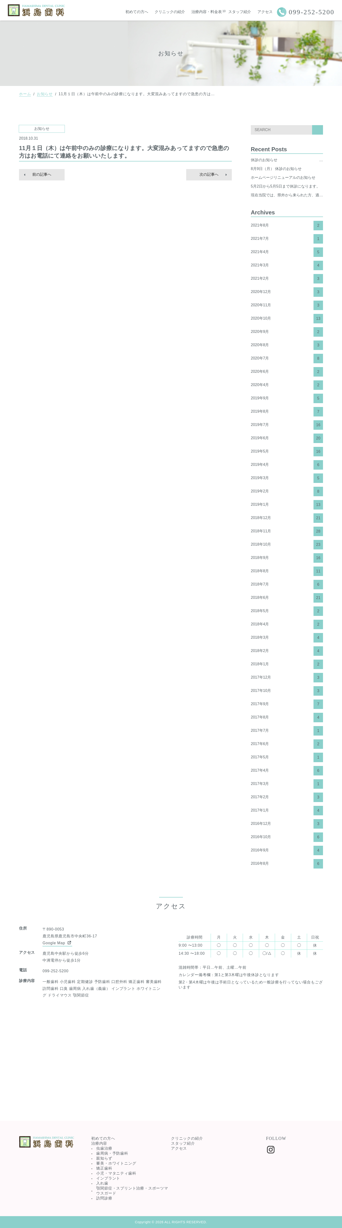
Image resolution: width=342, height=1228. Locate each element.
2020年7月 (287, 358)
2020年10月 (287, 318)
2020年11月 (287, 305)
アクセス (265, 12)
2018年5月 (287, 611)
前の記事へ (41, 174)
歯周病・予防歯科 (112, 1153)
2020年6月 (287, 372)
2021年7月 (287, 239)
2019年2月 (287, 491)
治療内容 (99, 1143)
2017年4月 (287, 770)
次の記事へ (209, 174)
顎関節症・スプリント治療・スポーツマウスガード (132, 1190)
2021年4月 (287, 252)
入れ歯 (102, 1183)
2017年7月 (287, 731)
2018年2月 (287, 651)
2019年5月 (287, 451)
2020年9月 (287, 332)
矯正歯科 (104, 1168)
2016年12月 (287, 824)
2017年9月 (287, 704)
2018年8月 (287, 571)
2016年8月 (287, 864)
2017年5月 (287, 757)
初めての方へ (136, 12)
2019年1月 (287, 505)
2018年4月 (287, 624)
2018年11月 (287, 531)
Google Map (57, 942)
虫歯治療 (104, 1148)
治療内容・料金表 (206, 12)
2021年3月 (287, 265)
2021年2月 (287, 278)
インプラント (108, 1178)
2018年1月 (287, 664)
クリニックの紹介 (170, 12)
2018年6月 (287, 598)
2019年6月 (287, 438)
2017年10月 (287, 691)
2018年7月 (287, 584)
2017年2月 (287, 797)
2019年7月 (287, 425)
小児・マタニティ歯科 (116, 1173)
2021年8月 (287, 225)
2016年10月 (287, 837)
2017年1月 (287, 810)
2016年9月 (287, 850)
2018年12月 (287, 518)
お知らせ (45, 94)
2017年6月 (287, 744)
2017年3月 (287, 784)
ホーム (25, 94)
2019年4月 (287, 465)
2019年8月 (287, 411)
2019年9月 (287, 398)
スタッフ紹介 (239, 12)
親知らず (104, 1158)
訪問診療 (104, 1198)
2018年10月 (287, 544)
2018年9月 (287, 558)
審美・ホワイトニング (116, 1163)
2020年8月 (287, 345)
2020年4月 (287, 385)
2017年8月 (287, 717)
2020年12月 (287, 292)
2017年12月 (287, 677)
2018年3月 (287, 637)
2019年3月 (287, 478)
